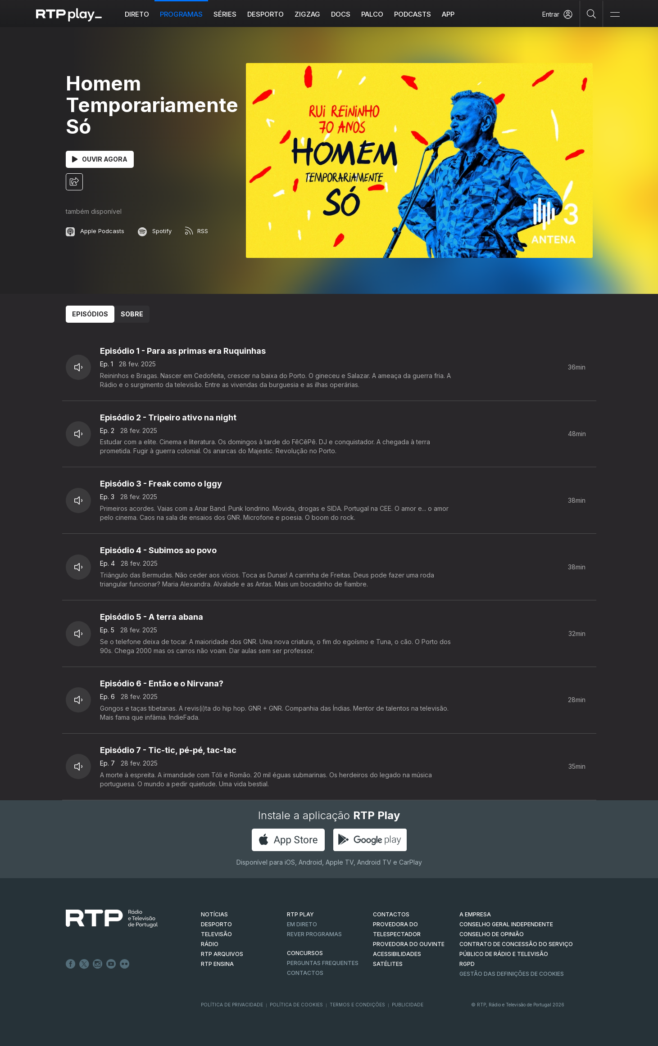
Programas (181, 14)
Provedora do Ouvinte (409, 944)
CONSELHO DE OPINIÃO (491, 934)
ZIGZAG (307, 14)
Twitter (84, 964)
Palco (372, 14)
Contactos (305, 972)
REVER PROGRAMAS (314, 934)
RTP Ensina (217, 963)
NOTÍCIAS (214, 914)
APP (448, 14)
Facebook (71, 964)
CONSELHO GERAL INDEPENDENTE (506, 924)
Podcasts (412, 14)
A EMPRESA (475, 914)
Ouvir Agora (99, 159)
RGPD (467, 963)
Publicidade (407, 1004)
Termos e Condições (357, 1004)
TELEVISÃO (216, 934)
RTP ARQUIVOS (222, 954)
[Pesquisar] (591, 13)
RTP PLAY (300, 914)
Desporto (265, 14)
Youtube (111, 964)
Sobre (132, 314)
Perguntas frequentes (322, 963)
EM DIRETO (302, 924)
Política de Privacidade (232, 1004)
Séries (224, 14)
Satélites (388, 963)
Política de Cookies (296, 1004)
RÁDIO (209, 944)
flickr (125, 964)
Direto (137, 14)
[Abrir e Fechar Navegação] (614, 14)
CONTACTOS (391, 914)
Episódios (90, 314)
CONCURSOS (305, 953)
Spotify (155, 230)
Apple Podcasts (95, 230)
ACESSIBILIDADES (397, 954)
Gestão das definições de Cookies (511, 973)
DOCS (340, 14)
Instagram (98, 964)
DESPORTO (216, 924)
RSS (196, 230)
